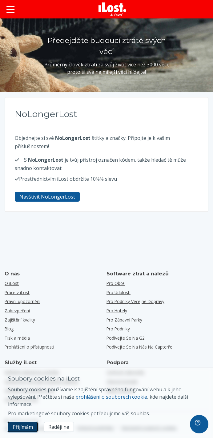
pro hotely (117, 311)
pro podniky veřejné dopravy (135, 301)
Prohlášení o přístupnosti (29, 347)
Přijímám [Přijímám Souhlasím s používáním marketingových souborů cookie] (23, 427)
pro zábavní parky (124, 320)
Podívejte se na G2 (126, 338)
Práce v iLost (17, 292)
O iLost (12, 283)
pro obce (116, 283)
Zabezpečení (17, 311)
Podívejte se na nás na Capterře (139, 347)
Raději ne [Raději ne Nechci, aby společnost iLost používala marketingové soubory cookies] (58, 427)
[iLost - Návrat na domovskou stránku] (112, 9)
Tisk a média (17, 338)
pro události (119, 292)
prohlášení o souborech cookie (111, 396)
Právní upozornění (22, 301)
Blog (9, 329)
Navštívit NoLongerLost (47, 196)
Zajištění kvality (20, 320)
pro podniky (118, 329)
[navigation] (199, 424)
